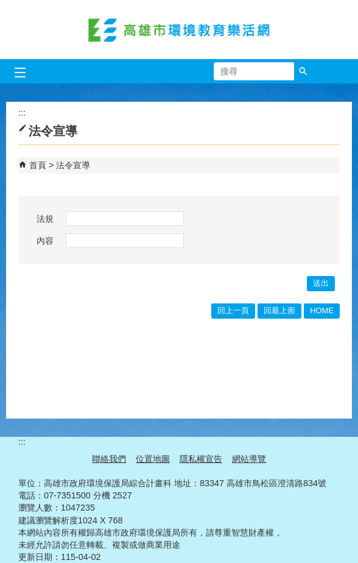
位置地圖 (153, 459)
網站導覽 (249, 459)
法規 (45, 219)
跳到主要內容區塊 (6, 6)
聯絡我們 (109, 459)
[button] (303, 71)
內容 (45, 241)
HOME (322, 310)
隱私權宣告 (201, 459)
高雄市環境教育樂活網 (179, 29)
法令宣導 (73, 165)
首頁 (37, 165)
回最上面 (279, 310)
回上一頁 (233, 310)
